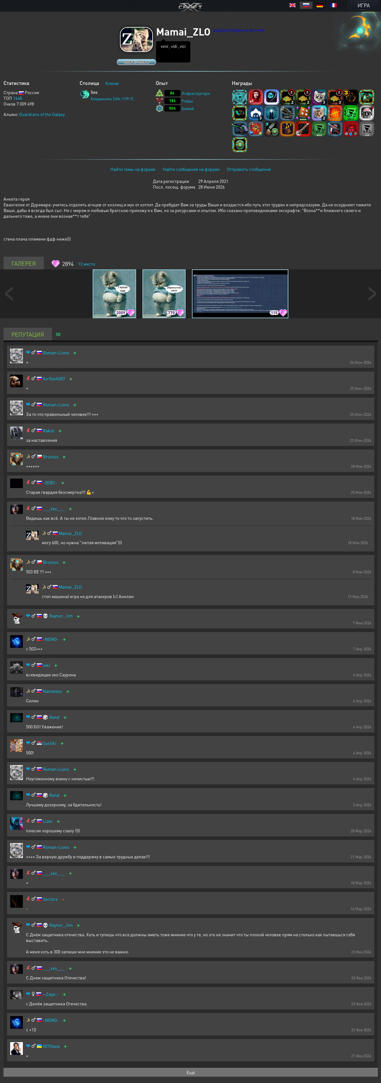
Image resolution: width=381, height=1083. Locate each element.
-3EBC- (50, 482)
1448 (17, 98)
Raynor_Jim (61, 615)
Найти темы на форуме (132, 169)
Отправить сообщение (249, 169)
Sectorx (50, 899)
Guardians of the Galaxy (42, 114)
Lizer (48, 821)
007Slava (51, 1046)
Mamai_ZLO (70, 533)
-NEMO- (51, 639)
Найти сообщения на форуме (191, 169)
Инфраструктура (195, 93)
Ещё (191, 1072)
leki (46, 665)
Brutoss (50, 456)
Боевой (187, 108)
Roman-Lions (56, 352)
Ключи (112, 83)
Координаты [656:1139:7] (112, 98)
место (86, 264)
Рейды (187, 101)
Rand (54, 717)
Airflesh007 (54, 378)
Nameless (52, 691)
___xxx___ (54, 508)
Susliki (49, 743)
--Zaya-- (50, 994)
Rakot (48, 430)
